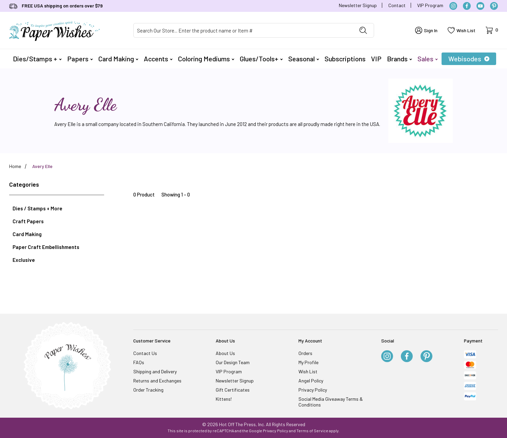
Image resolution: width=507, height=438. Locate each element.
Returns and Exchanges (157, 380)
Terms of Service (312, 430)
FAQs (138, 362)
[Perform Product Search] (363, 30)
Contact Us (145, 353)
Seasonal (303, 59)
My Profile (308, 362)
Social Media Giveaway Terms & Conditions (330, 402)
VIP (376, 59)
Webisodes (468, 59)
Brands (399, 59)
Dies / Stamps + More (37, 208)
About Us (225, 353)
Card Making (118, 59)
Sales (427, 59)
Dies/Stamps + (37, 59)
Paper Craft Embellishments (46, 247)
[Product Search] (243, 30)
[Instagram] (453, 6)
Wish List (307, 371)
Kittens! (224, 399)
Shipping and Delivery (155, 371)
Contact (397, 5)
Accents (158, 59)
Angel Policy (310, 380)
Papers (80, 59)
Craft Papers (28, 221)
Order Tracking (148, 390)
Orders (305, 353)
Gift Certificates (233, 390)
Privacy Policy (312, 390)
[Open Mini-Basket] (492, 30)
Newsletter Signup (358, 5)
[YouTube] (480, 6)
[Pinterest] (494, 6)
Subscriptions (345, 59)
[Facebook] (467, 6)
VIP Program (430, 5)
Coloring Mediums (206, 59)
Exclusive (24, 260)
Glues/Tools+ (261, 59)
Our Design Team (233, 362)
